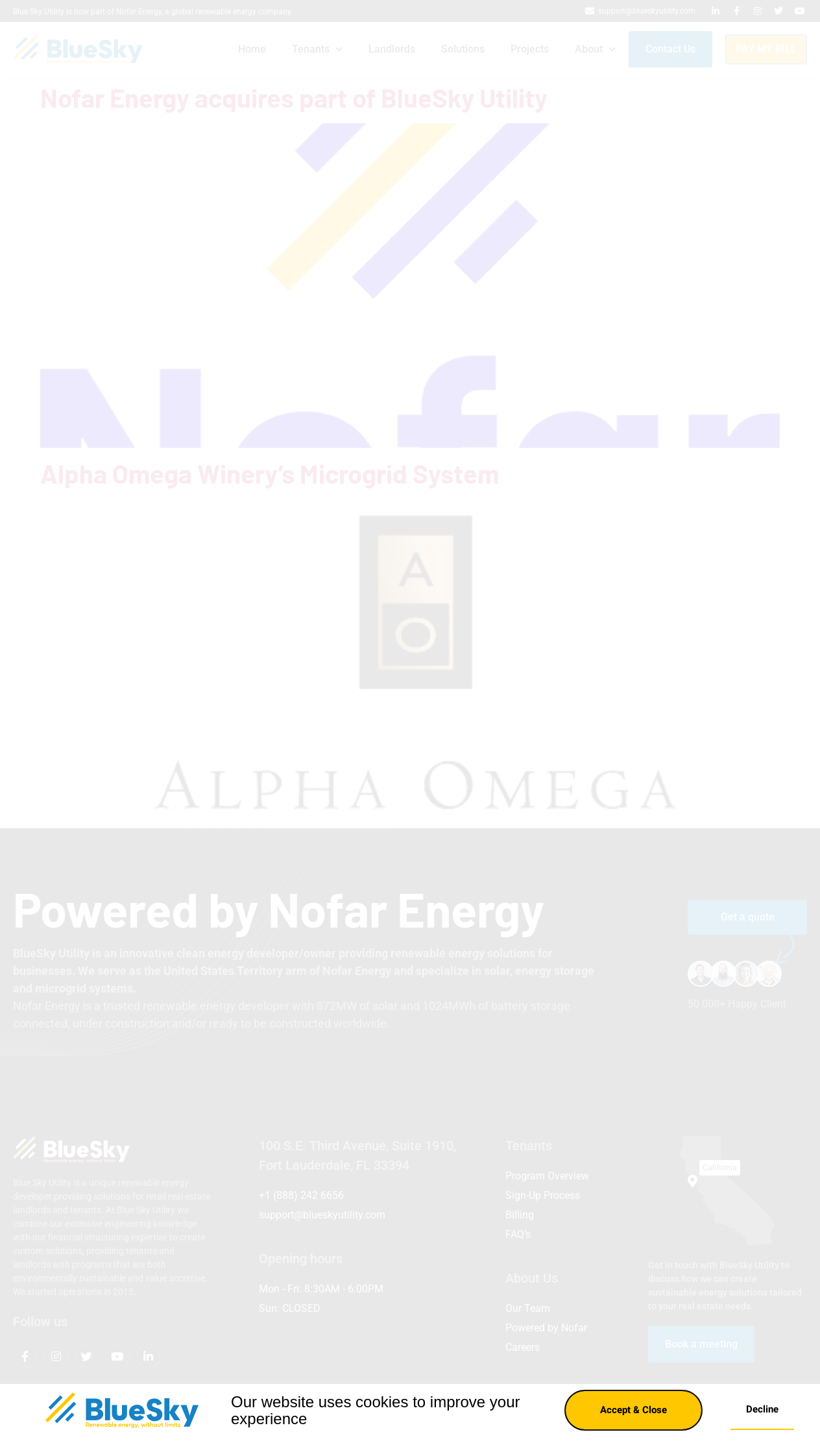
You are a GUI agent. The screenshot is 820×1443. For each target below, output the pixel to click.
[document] (410, 721)
